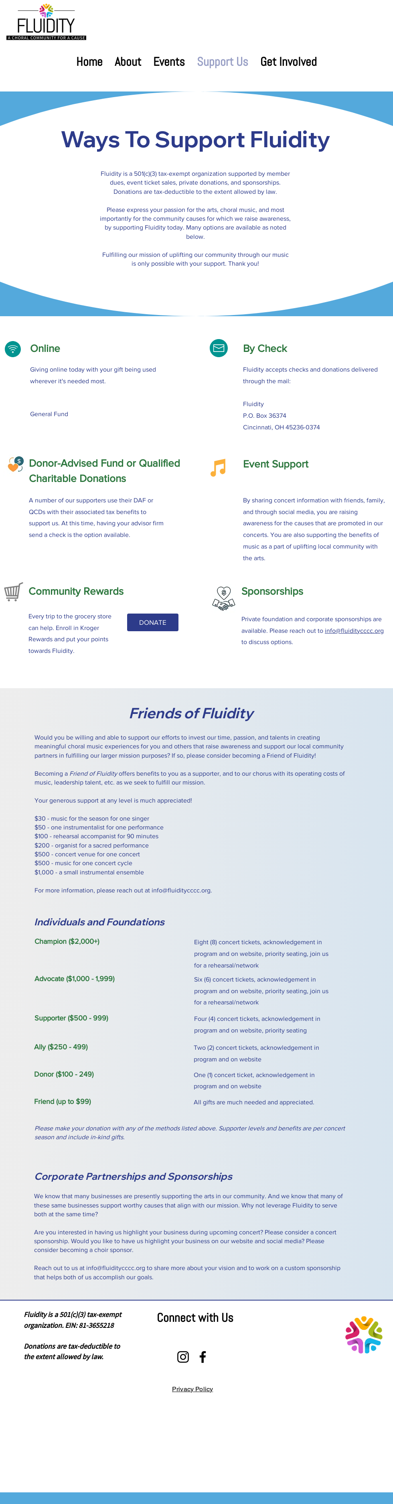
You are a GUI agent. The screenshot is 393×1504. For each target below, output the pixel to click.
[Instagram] (183, 1357)
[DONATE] (152, 622)
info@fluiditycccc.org (354, 630)
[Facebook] (203, 1357)
